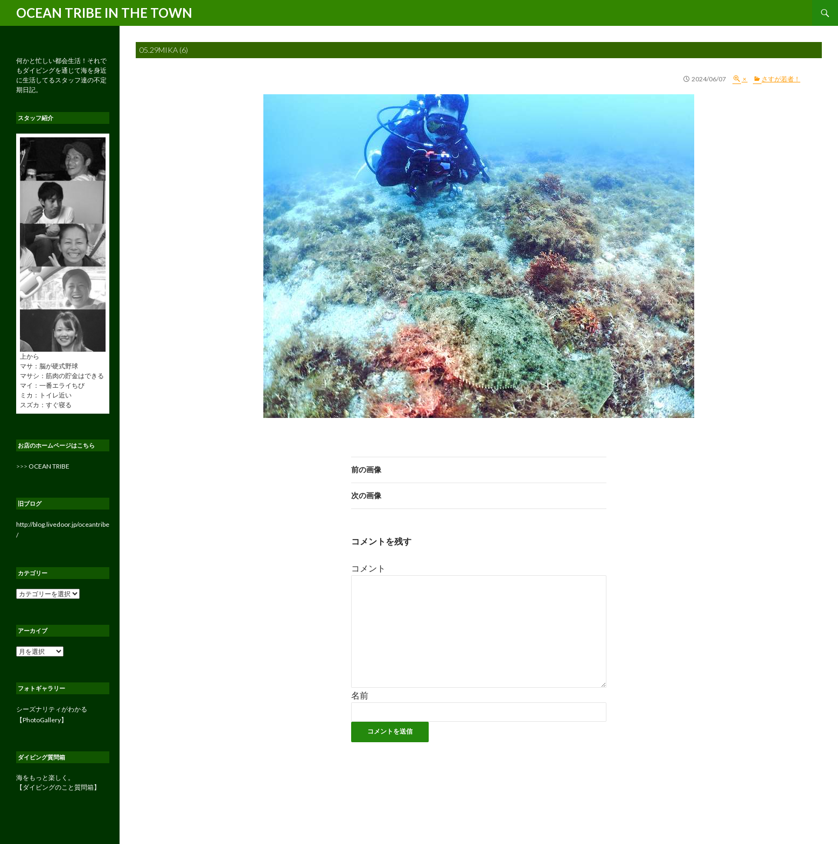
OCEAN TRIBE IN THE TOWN (104, 12)
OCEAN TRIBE (49, 466)
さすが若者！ (781, 79)
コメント (368, 568)
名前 (359, 695)
